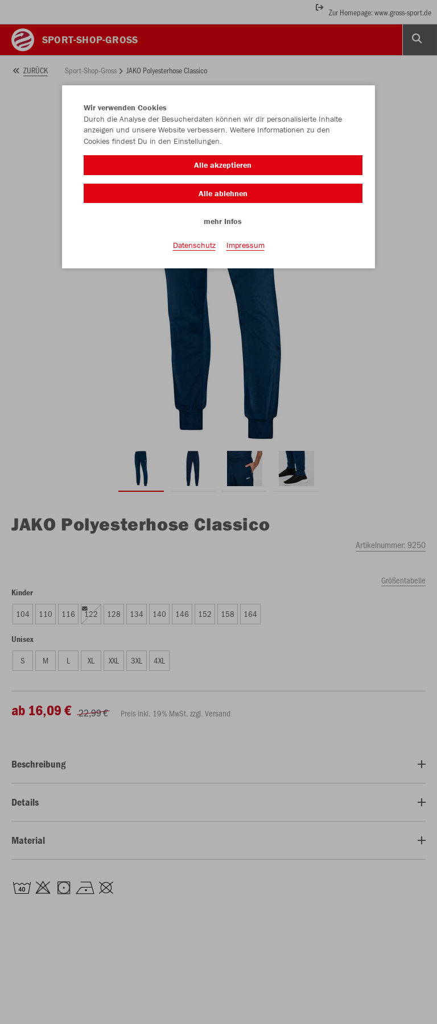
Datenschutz (194, 245)
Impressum (245, 245)
